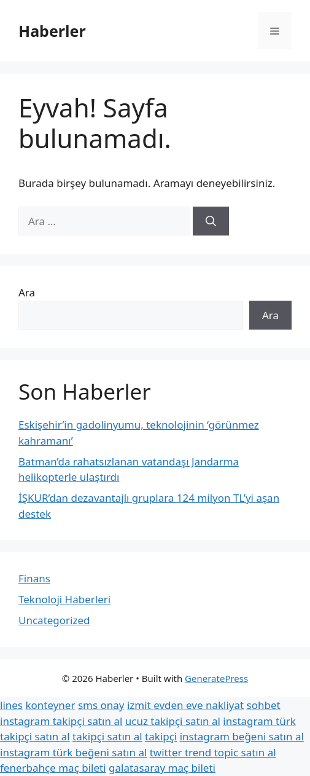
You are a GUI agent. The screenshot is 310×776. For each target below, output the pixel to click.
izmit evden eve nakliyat (185, 705)
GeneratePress (216, 678)
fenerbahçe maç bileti (53, 768)
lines (11, 705)
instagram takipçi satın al (61, 721)
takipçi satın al (107, 736)
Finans (34, 578)
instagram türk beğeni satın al (73, 752)
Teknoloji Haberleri (64, 599)
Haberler (52, 30)
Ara (26, 292)
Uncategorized (54, 620)
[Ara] (211, 221)
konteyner (50, 705)
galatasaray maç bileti (162, 768)
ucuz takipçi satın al (172, 721)
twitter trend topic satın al (213, 752)
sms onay (101, 705)
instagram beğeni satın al (242, 736)
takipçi (161, 736)
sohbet (264, 705)
